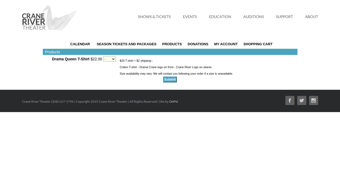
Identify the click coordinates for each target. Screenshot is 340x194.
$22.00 (77, 59)
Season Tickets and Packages (126, 44)
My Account (225, 44)
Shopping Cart (257, 44)
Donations (198, 44)
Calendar (80, 44)
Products (172, 44)
